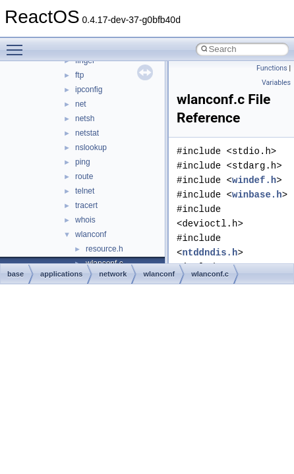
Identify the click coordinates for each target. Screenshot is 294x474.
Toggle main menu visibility (18, 44)
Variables (276, 82)
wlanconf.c (210, 274)
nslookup (91, 147)
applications (61, 274)
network (113, 274)
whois (85, 219)
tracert (86, 205)
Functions (271, 68)
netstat (87, 133)
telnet (84, 191)
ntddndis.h (209, 252)
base (15, 274)
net (80, 104)
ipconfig (88, 89)
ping (82, 162)
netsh (84, 118)
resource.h (104, 248)
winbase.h (257, 194)
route (84, 176)
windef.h (254, 180)
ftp (79, 75)
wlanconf (90, 234)
